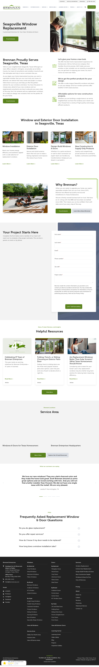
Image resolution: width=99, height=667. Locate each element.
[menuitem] (62, 1)
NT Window (30, 590)
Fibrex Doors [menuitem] (55, 579)
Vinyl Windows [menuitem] (31, 569)
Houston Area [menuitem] (31, 637)
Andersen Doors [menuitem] (56, 590)
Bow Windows (31, 617)
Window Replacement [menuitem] (82, 566)
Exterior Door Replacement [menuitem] (83, 569)
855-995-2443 (9, 579)
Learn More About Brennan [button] (82, 211)
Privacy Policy (81, 658)
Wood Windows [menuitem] (31, 571)
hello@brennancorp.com (12, 582)
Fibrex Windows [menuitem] (32, 577)
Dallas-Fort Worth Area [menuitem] (34, 634)
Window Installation (11, 146)
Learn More (6, 163)
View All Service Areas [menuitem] (33, 640)
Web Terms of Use (91, 658)
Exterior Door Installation (32, 147)
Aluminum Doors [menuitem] (56, 577)
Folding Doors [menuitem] (55, 609)
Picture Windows (32, 609)
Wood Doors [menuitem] (54, 571)
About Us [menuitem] (78, 594)
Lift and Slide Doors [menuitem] (57, 606)
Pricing (72, 7)
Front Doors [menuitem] (54, 620)
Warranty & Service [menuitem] (81, 605)
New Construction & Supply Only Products (84, 147)
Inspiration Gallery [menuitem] (56, 645)
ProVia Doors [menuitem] (55, 593)
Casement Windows (33, 606)
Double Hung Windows (33, 604)
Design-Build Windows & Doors (61, 147)
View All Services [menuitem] (81, 580)
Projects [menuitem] (53, 643)
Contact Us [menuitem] (79, 608)
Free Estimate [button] (91, 7)
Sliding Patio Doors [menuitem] (56, 612)
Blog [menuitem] (52, 640)
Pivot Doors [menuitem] (54, 617)
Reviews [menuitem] (78, 600)
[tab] (41, 496)
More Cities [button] (38, 455)
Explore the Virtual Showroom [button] (57, 455)
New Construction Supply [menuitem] (83, 574)
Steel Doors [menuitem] (54, 582)
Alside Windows (32, 593)
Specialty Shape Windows (34, 620)
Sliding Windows (32, 612)
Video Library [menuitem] (55, 637)
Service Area (53, 7)
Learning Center (64, 7)
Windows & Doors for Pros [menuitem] (83, 577)
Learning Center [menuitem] (56, 634)
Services (45, 7)
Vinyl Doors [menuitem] (54, 574)
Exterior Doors (35, 7)
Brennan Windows (32, 585)
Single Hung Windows (33, 601)
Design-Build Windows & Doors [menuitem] (85, 571)
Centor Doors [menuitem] (55, 596)
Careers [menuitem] (78, 597)
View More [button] (49, 392)
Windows (26, 7)
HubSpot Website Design (83, 660)
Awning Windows (32, 614)
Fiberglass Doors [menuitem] (56, 569)
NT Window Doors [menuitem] (56, 598)
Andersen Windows (33, 587)
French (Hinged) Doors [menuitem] (57, 614)
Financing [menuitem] (78, 602)
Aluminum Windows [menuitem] (33, 574)
